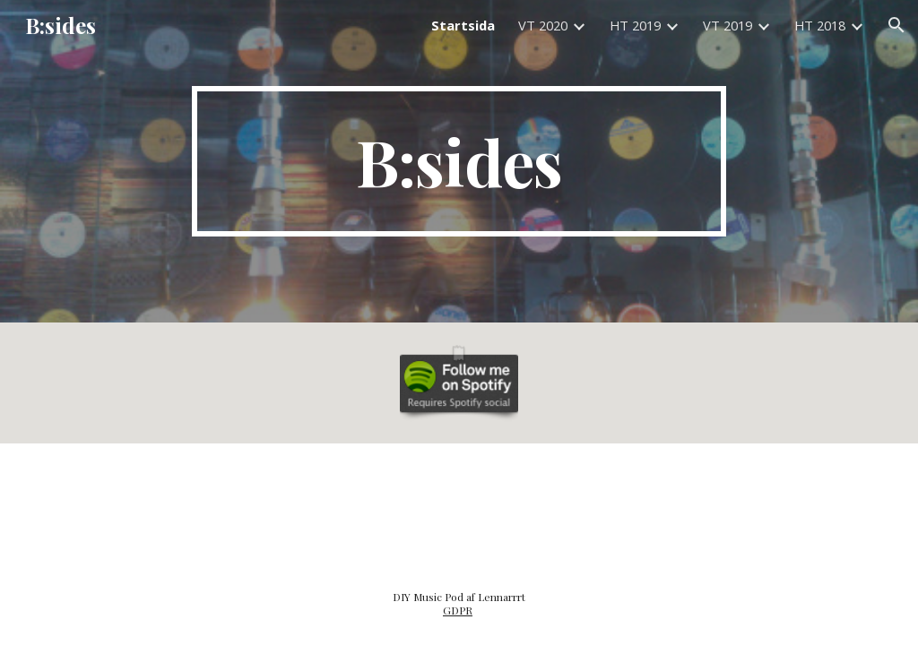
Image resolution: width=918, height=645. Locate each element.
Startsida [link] (463, 25)
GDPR (457, 610)
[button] (896, 25)
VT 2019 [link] (727, 25)
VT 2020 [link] (542, 25)
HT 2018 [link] (819, 25)
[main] (458, 161)
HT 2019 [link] (635, 25)
